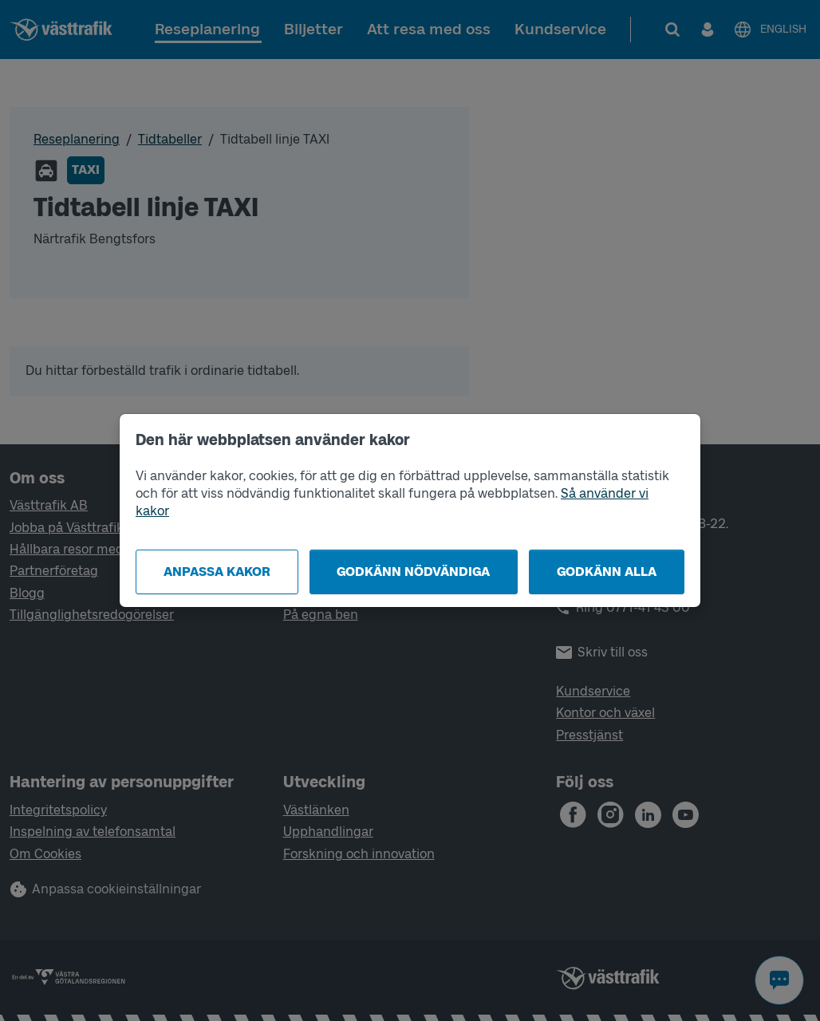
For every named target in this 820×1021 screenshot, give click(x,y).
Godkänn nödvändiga (413, 571)
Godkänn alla (606, 571)
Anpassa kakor (217, 571)
